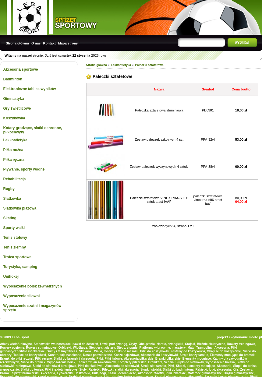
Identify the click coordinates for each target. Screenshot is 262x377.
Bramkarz (155, 362)
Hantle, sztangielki (170, 344)
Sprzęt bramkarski (25, 373)
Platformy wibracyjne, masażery (163, 347)
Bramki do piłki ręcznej (16, 358)
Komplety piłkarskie (132, 362)
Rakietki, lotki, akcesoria (213, 369)
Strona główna (17, 43)
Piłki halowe (113, 358)
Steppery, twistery (102, 347)
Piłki (100, 358)
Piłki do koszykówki (154, 351)
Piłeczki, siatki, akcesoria (120, 369)
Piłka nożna (13, 150)
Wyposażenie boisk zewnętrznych (32, 286)
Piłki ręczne (43, 358)
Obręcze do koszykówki (224, 351)
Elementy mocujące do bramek (232, 355)
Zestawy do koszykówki (188, 351)
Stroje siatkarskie (153, 366)
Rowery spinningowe (41, 347)
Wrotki (159, 373)
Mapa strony (68, 43)
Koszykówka (14, 118)
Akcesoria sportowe (20, 69)
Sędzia (169, 362)
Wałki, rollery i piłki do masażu (116, 351)
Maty (190, 347)
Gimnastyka (13, 99)
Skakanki (85, 351)
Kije (235, 369)
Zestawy (246, 369)
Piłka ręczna (13, 159)
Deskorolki (82, 373)
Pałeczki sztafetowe (149, 65)
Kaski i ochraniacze (122, 373)
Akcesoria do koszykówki (159, 355)
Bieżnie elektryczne (211, 344)
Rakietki (94, 369)
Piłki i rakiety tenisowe (61, 369)
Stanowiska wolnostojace (52, 344)
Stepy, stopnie (127, 347)
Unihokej (11, 276)
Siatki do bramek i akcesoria (74, 358)
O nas (36, 43)
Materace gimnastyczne (205, 373)
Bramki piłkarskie (168, 358)
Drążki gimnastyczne (239, 373)
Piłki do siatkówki (90, 366)
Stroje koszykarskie (194, 355)
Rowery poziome (12, 347)
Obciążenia (147, 344)
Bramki (5, 373)
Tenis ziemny (14, 247)
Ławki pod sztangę (113, 344)
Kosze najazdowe (126, 355)
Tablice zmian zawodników (96, 362)
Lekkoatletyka (15, 140)
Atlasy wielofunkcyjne (16, 344)
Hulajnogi (99, 373)
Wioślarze (80, 347)
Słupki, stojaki (150, 369)
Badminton (13, 79)
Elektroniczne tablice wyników (29, 89)
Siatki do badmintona (178, 369)
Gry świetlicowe (17, 108)
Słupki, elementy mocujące (195, 366)
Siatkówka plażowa (20, 208)
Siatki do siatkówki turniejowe (54, 366)
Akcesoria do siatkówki (122, 366)
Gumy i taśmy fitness (62, 351)
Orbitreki (64, 347)
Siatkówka (12, 198)
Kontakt (49, 43)
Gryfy (133, 344)
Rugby (9, 189)
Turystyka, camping (20, 267)
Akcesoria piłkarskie (139, 358)
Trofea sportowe (17, 257)
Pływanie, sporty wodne (24, 169)
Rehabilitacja (14, 179)
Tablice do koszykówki (29, 355)
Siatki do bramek (33, 362)
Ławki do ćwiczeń (85, 344)
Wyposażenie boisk (61, 362)
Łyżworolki (65, 373)
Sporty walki (14, 228)
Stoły (83, 369)
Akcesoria (221, 347)
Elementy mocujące (196, 358)
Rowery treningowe (241, 344)
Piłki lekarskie (176, 373)
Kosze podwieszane (97, 355)
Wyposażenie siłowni (21, 296)
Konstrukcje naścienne (64, 355)
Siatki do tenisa (32, 369)
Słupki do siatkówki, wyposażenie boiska (205, 362)
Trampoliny (204, 347)
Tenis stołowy (15, 237)
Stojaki (190, 344)
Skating (9, 218)
